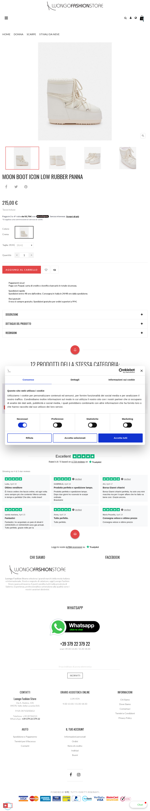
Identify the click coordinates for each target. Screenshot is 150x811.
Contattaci (125, 708)
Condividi (6, 187)
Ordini (75, 741)
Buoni (75, 755)
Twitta (16, 187)
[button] (138, 804)
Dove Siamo (125, 704)
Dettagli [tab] (75, 379)
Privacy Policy (125, 718)
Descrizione (12, 314)
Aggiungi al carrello (22, 269)
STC (67, 792)
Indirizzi (75, 750)
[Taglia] (24, 245)
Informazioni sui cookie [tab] (122, 379)
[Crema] (24, 232)
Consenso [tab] (28, 379)
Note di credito (75, 746)
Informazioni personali (75, 736)
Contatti (25, 746)
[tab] (75, 314)
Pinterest (26, 187)
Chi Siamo (125, 699)
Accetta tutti (120, 438)
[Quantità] (24, 255)
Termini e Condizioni (125, 713)
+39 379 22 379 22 (75, 643)
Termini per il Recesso (25, 741)
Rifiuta (29, 438)
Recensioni (11, 333)
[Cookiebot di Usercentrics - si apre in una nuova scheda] (121, 370)
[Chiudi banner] (142, 371)
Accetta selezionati (74, 438)
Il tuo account (75, 729)
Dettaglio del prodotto (18, 323)
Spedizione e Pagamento (25, 736)
